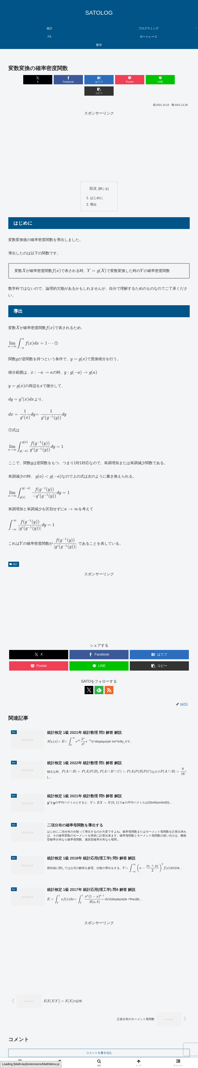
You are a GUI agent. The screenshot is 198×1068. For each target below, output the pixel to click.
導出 (93, 193)
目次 (93, 177)
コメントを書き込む (99, 1041)
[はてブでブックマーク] (83, 79)
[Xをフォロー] (89, 679)
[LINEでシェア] (144, 79)
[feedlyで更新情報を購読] (99, 679)
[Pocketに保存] (114, 79)
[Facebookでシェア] (53, 79)
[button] (175, 79)
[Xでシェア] (22, 79)
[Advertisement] (99, 134)
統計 (14, 552)
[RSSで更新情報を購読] (108, 679)
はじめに (96, 186)
